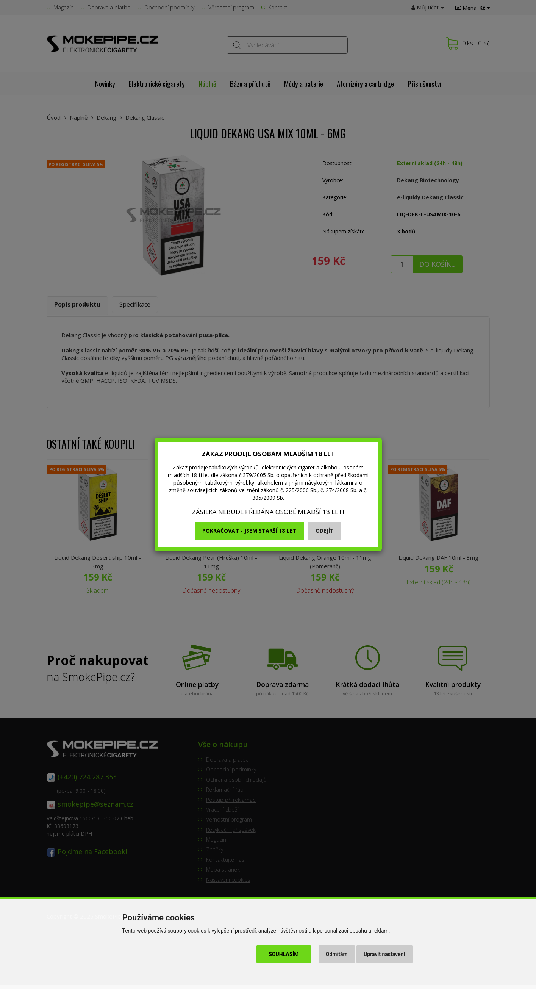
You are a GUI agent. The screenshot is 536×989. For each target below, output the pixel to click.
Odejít (325, 530)
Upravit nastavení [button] (384, 954)
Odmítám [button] (337, 954)
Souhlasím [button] (283, 954)
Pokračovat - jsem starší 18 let (249, 530)
